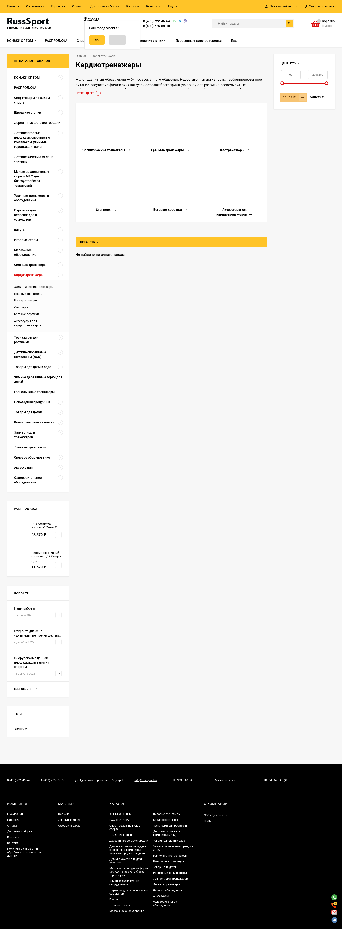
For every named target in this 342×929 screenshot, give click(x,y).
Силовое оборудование (168, 890)
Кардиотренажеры (165, 820)
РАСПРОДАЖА (119, 820)
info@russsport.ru (146, 780)
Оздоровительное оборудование (165, 903)
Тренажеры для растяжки (170, 825)
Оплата (77, 6)
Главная (13, 6)
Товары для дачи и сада (169, 840)
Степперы (21, 307)
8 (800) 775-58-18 (156, 26)
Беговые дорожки (26, 314)
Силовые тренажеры (166, 814)
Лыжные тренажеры (166, 884)
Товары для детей (165, 867)
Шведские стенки (120, 835)
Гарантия (58, 6)
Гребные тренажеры (28, 293)
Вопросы (132, 6)
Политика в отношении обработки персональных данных (24, 852)
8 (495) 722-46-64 (156, 21)
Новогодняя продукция (168, 861)
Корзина (64, 814)
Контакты (153, 6)
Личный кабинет (69, 820)
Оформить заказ (69, 825)
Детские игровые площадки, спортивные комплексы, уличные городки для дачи (127, 850)
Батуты (114, 899)
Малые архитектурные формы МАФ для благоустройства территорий (129, 872)
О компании (35, 6)
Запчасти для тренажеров (170, 878)
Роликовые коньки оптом (170, 873)
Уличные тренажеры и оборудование (124, 882)
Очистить (318, 97)
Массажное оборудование (126, 911)
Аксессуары (161, 896)
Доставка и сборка (104, 6)
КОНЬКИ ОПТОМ (120, 814)
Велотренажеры (25, 300)
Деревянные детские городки (128, 840)
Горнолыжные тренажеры (170, 855)
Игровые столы (119, 905)
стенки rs (21, 729)
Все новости (25, 689)
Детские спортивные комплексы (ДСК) (166, 833)
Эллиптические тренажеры (33, 287)
